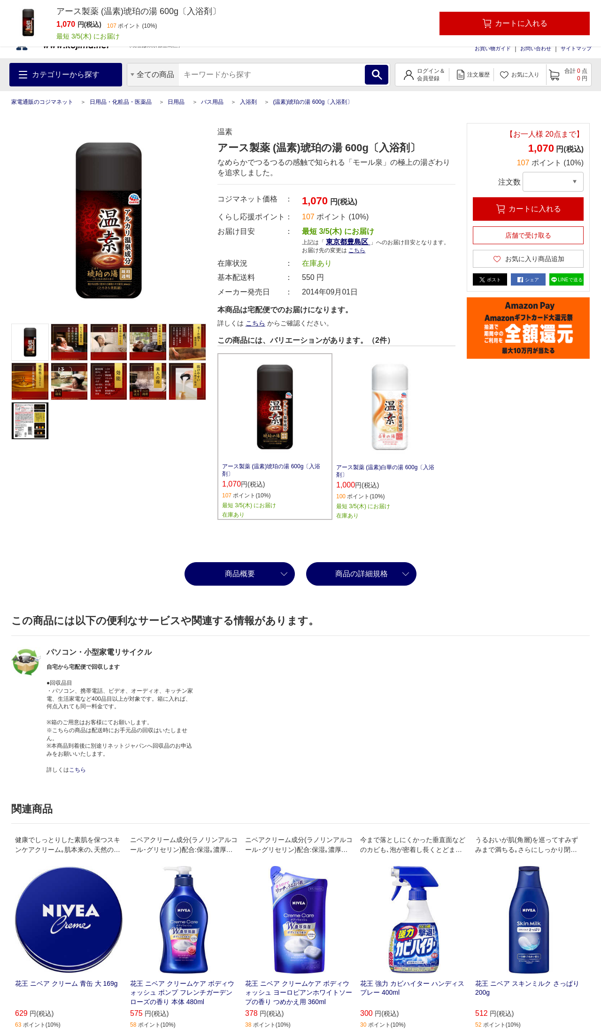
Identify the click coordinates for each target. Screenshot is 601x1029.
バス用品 (212, 102)
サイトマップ (576, 48)
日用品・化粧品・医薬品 (121, 102)
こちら (356, 250)
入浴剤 (248, 102)
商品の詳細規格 (361, 574)
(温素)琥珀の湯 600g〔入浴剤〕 (313, 102)
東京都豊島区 (348, 242)
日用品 (176, 102)
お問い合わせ (535, 48)
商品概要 (240, 574)
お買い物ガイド (493, 48)
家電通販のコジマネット (42, 102)
